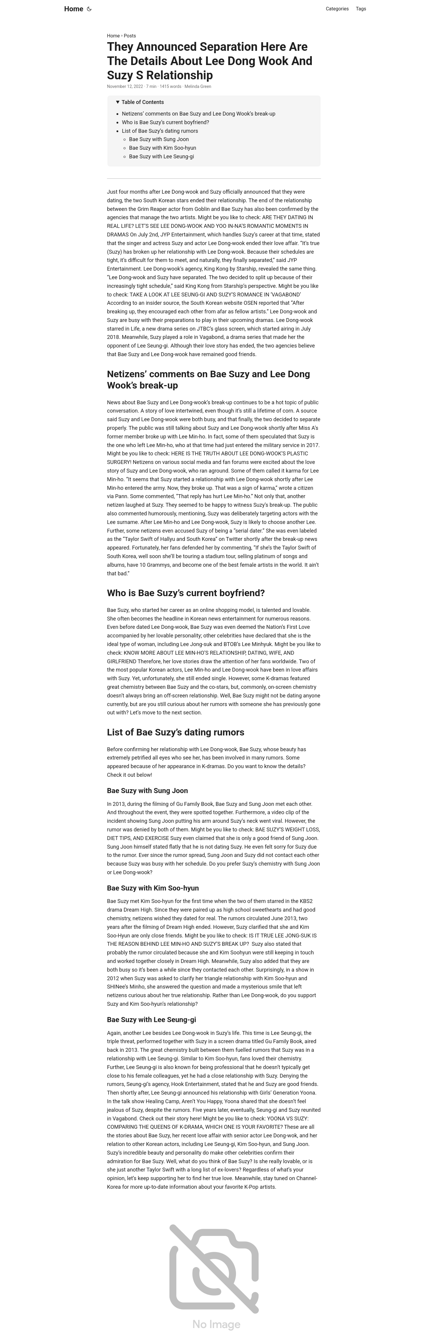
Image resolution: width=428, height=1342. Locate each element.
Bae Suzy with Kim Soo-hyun (162, 148)
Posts (130, 36)
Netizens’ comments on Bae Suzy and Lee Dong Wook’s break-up (198, 113)
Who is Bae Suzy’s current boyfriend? (165, 122)
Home (73, 9)
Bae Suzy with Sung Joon (159, 139)
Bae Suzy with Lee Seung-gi (161, 156)
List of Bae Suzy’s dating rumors (160, 131)
